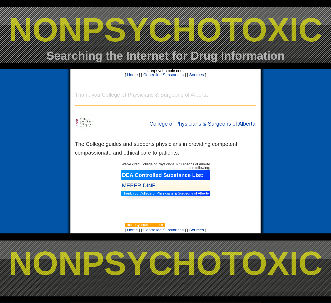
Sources (196, 75)
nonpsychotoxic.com (165, 71)
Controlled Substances (163, 75)
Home (132, 75)
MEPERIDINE (139, 185)
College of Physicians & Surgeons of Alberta (202, 124)
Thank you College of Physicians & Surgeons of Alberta (165, 193)
